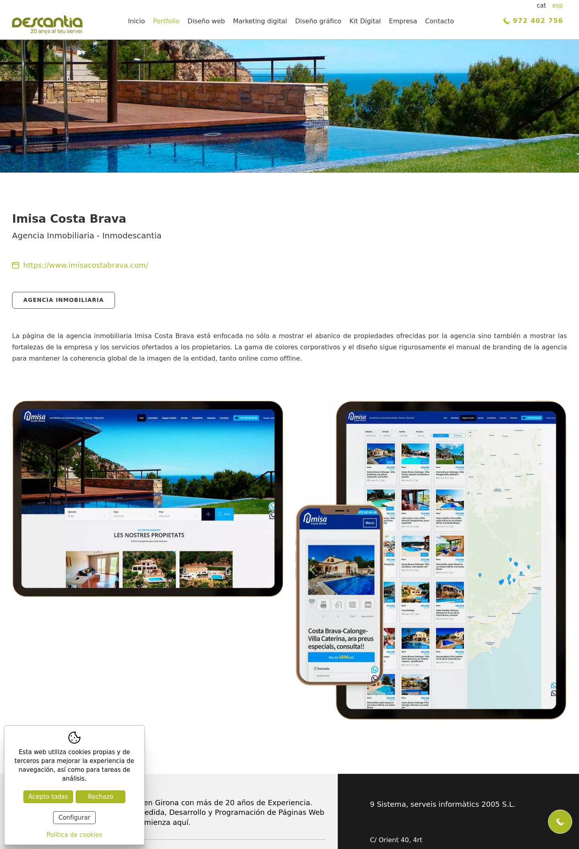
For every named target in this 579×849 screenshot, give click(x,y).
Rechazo (100, 796)
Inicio (136, 21)
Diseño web (206, 21)
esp (557, 5)
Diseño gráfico (318, 21)
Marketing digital (260, 21)
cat (541, 5)
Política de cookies (74, 835)
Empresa (403, 21)
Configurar (74, 817)
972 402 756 (533, 21)
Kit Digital (365, 21)
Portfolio (166, 21)
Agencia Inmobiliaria (63, 300)
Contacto (439, 21)
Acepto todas (48, 796)
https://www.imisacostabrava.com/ (80, 265)
